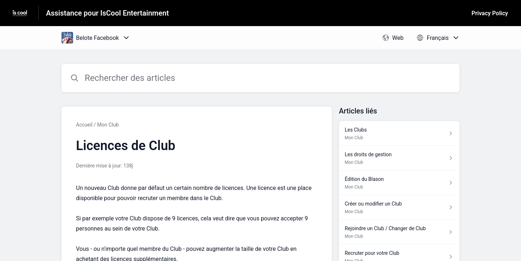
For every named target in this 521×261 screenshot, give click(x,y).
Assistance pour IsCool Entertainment (107, 13)
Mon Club (108, 125)
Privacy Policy (489, 13)
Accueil (84, 125)
